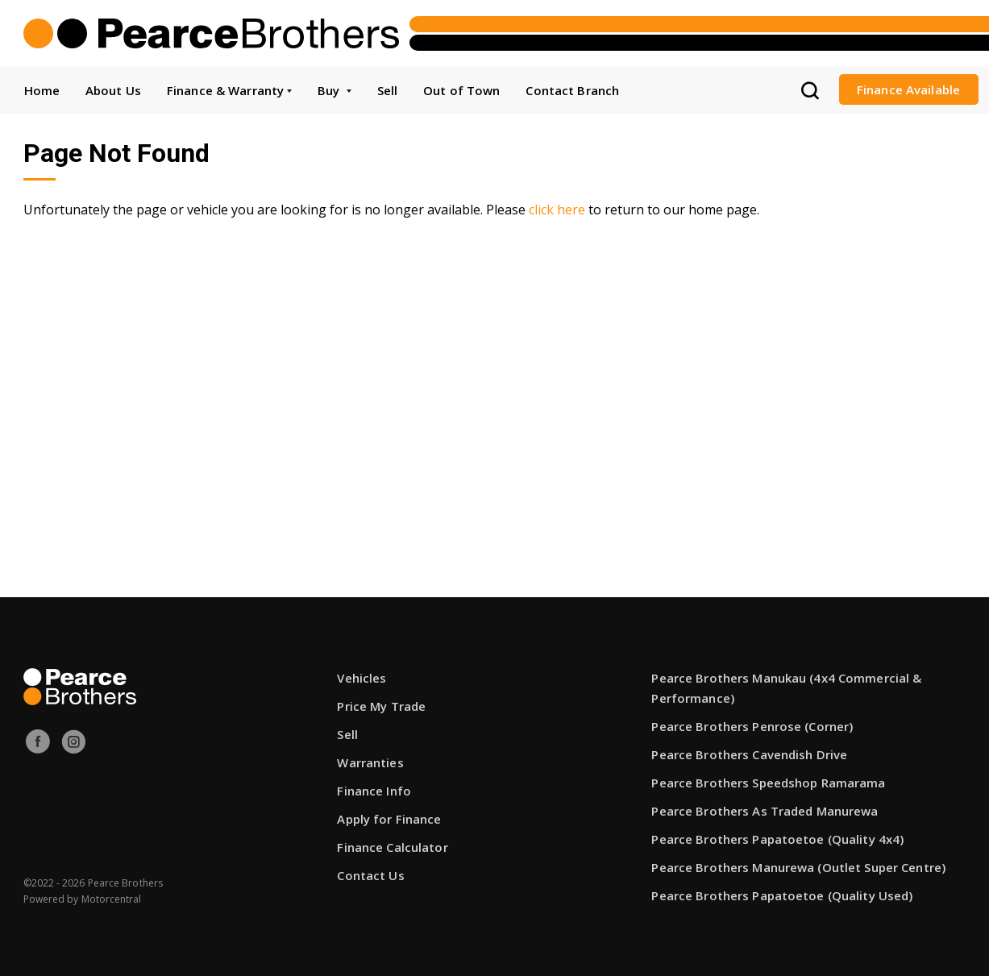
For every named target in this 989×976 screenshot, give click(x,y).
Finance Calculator (392, 847)
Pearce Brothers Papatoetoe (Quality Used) (781, 895)
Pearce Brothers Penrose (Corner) (752, 726)
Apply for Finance (389, 819)
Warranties (370, 762)
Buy (334, 90)
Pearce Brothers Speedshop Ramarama (768, 783)
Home (42, 90)
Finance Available (908, 89)
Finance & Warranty (229, 90)
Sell (387, 90)
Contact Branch (572, 90)
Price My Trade (381, 706)
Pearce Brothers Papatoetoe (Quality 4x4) (777, 839)
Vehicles (361, 678)
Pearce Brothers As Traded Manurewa (764, 811)
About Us (113, 90)
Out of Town (461, 90)
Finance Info (373, 791)
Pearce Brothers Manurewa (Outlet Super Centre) (798, 867)
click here (557, 209)
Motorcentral (111, 899)
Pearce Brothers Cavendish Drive (749, 754)
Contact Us (370, 875)
